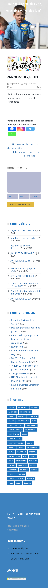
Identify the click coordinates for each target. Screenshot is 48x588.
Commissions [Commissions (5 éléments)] (31, 425)
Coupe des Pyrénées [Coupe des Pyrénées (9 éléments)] (16, 443)
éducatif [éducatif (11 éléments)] (27, 483)
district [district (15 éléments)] (12, 447)
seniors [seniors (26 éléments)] (34, 470)
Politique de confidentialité (24, 553)
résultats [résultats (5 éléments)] (13, 470)
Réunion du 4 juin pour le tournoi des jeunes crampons (24, 339)
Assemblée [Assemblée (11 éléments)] (13, 412)
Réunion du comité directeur (20, 247)
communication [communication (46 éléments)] (15, 430)
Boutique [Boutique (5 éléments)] (21, 416)
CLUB (12, 87)
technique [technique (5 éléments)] (21, 474)
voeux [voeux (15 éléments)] (18, 483)
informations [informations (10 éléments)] (14, 456)
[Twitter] (30, 129)
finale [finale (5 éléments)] (11, 452)
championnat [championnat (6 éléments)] (23, 421)
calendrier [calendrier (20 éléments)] (33, 416)
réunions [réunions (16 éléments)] (24, 470)
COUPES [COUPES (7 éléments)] (29, 443)
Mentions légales (19, 548)
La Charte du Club (19, 558)
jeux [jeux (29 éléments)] (25, 456)
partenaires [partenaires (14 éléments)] (21, 461)
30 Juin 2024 (14, 84)
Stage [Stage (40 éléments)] (11, 474)
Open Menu (32, 27)
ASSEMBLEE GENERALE (22, 275)
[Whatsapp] (12, 134)
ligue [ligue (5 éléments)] (11, 461)
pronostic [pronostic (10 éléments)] (22, 465)
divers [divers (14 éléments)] (21, 447)
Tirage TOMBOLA (20, 373)
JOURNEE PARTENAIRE (22, 253)
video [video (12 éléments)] (11, 483)
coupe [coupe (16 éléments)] (24, 434)
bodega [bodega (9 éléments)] (11, 416)
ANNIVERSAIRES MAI (20, 298)
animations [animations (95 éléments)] (22, 407)
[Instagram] (21, 129)
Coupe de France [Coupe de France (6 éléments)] (15, 439)
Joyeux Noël (17, 346)
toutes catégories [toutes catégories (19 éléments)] (16, 478)
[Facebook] (12, 129)
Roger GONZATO (30, 84)
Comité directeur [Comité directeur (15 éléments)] (15, 425)
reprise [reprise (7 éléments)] (33, 465)
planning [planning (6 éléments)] (33, 461)
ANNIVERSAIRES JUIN (21, 260)
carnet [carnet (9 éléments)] (11, 421)
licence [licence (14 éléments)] (32, 456)
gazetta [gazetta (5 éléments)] (32, 452)
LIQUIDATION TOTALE (22, 230)
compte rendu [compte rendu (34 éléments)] (30, 430)
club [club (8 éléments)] (34, 421)
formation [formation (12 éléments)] (21, 452)
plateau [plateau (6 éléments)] (12, 465)
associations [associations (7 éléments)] (25, 412)
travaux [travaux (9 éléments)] (30, 478)
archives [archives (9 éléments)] (34, 407)
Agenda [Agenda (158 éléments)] (12, 407)
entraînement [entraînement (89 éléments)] (32, 447)
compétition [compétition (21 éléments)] (14, 434)
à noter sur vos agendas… (24, 237)
